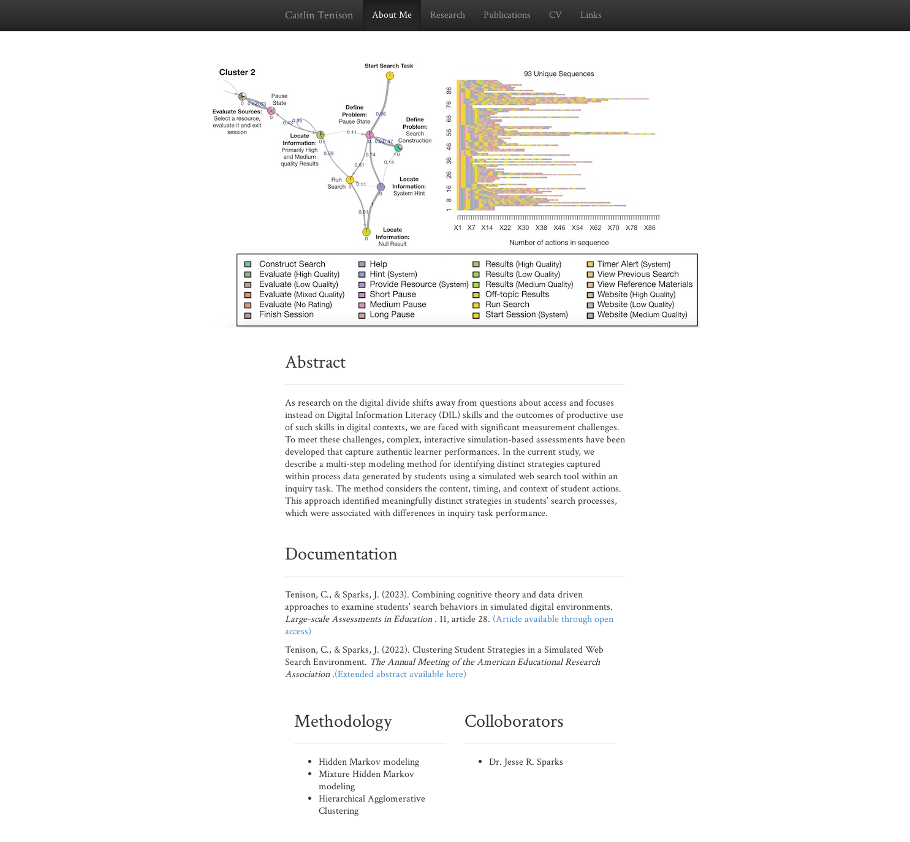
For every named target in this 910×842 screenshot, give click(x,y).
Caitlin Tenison (319, 15)
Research (447, 15)
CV (555, 15)
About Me (392, 15)
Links (591, 15)
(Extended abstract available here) (400, 674)
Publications (507, 15)
